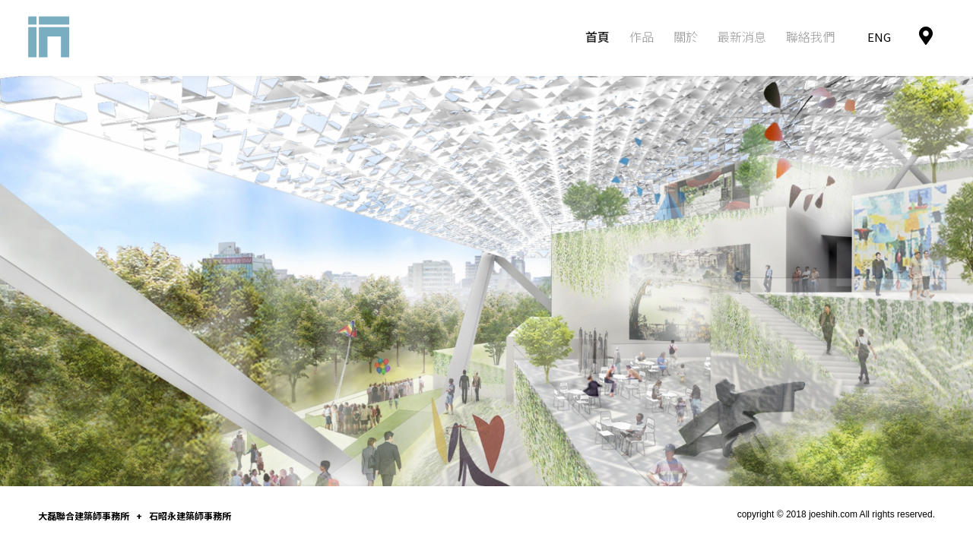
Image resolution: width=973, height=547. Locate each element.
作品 (641, 36)
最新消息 (742, 36)
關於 (685, 36)
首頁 (597, 36)
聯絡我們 (810, 36)
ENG (879, 37)
